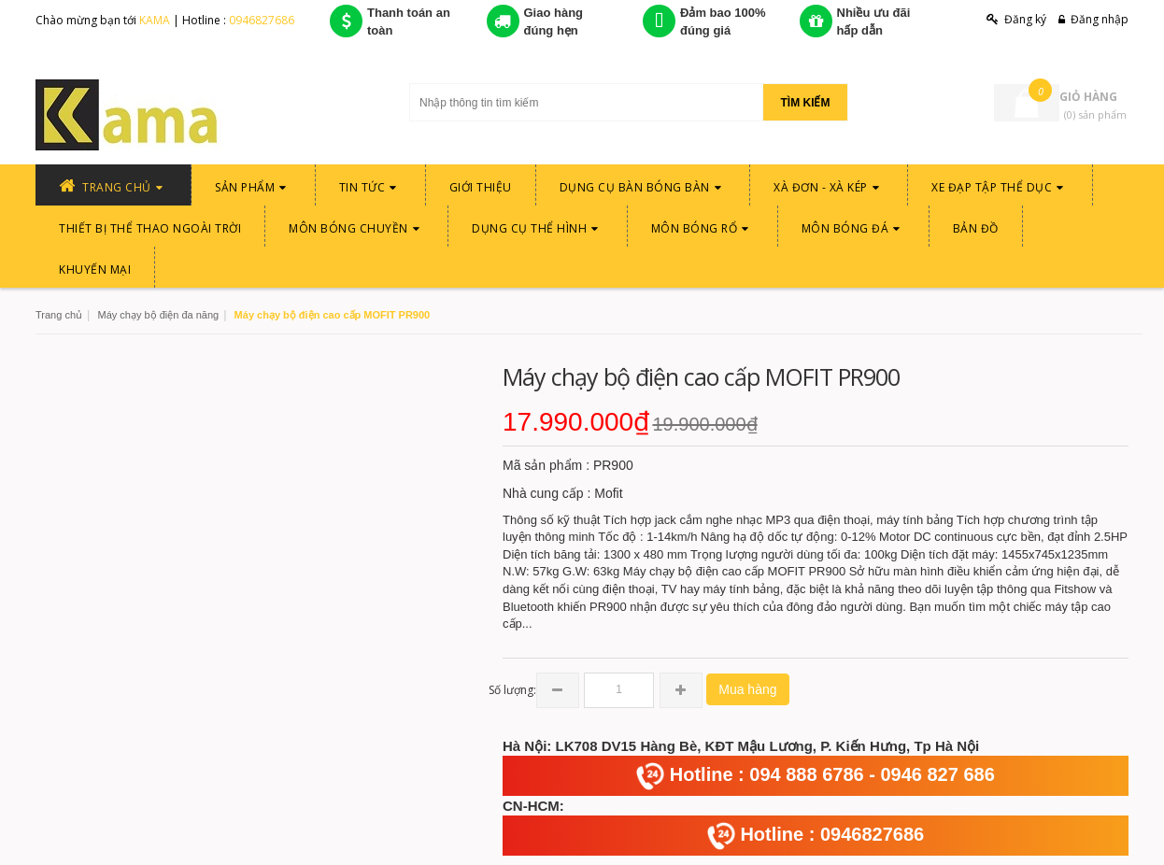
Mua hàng (747, 689)
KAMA (156, 20)
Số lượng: (512, 690)
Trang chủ (58, 314)
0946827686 (261, 20)
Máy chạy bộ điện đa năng (158, 314)
